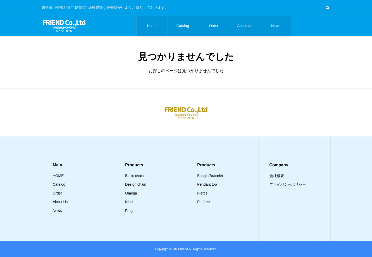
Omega (131, 193)
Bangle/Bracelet (210, 176)
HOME (58, 176)
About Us (244, 26)
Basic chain (134, 176)
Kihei (129, 202)
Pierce (202, 193)
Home (151, 26)
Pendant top (207, 184)
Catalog (182, 26)
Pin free (203, 202)
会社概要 (276, 176)
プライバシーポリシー (287, 184)
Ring (129, 211)
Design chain (135, 184)
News (275, 26)
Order (213, 26)
